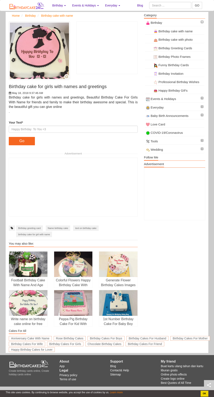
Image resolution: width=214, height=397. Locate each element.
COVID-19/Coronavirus (164, 132)
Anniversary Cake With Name (30, 338)
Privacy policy (69, 375)
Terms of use (68, 379)
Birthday (154, 22)
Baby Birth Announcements (167, 116)
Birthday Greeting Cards (169, 48)
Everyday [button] (112, 5)
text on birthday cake (86, 228)
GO (197, 5)
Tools (152, 141)
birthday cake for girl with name (34, 234)
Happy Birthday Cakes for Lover (31, 349)
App (62, 366)
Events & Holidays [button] (85, 5)
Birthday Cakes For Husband (147, 338)
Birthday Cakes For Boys (106, 338)
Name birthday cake (58, 228)
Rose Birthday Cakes (70, 338)
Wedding (154, 149)
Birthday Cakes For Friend (145, 344)
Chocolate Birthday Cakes (104, 344)
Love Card (155, 124)
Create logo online (173, 378)
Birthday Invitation (164, 73)
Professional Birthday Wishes (172, 82)
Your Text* (16, 122)
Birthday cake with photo (169, 39)
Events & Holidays (161, 99)
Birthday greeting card (29, 228)
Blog (140, 5)
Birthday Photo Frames (168, 56)
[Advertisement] (106, 48)
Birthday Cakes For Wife (27, 344)
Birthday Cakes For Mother (190, 338)
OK (204, 393)
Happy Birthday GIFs (167, 90)
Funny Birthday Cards (167, 65)
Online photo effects (174, 374)
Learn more (116, 392)
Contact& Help (119, 370)
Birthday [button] (59, 5)
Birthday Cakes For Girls (65, 344)
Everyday (155, 107)
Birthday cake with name (169, 31)
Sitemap (115, 374)
